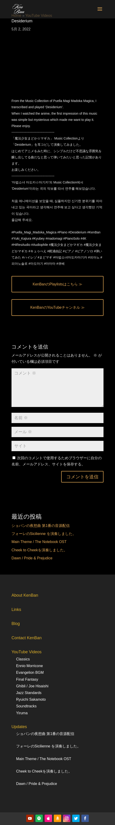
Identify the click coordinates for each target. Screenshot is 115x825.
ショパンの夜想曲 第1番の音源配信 (41, 526)
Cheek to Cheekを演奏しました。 (39, 550)
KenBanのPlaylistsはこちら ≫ (57, 284)
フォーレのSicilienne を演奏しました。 (44, 534)
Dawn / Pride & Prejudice (32, 558)
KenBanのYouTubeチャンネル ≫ (57, 307)
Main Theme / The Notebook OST (39, 542)
